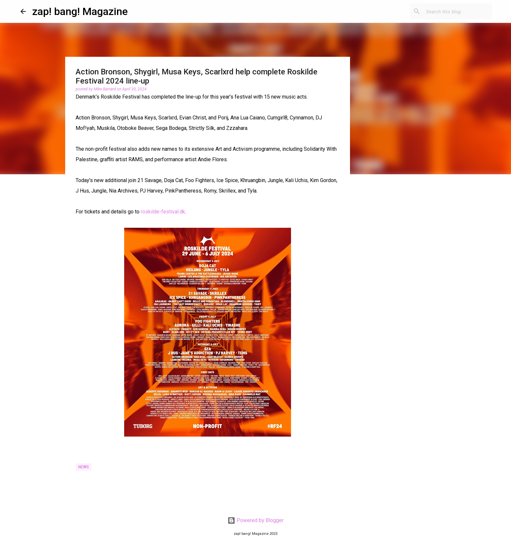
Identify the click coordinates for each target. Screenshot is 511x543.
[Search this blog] (457, 11)
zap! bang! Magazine (80, 11)
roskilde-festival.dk (163, 212)
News (83, 467)
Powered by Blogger (255, 520)
